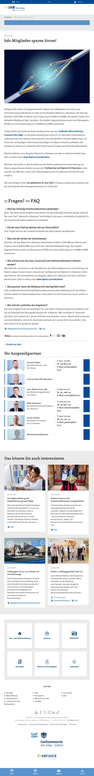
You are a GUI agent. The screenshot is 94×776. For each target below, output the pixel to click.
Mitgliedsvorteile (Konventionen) (21, 328)
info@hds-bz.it (73, 720)
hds (42, 328)
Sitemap (72, 724)
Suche (49, 2)
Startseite (7, 17)
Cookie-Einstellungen (58, 724)
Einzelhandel (58, 597)
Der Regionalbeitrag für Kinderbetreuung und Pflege (20, 499)
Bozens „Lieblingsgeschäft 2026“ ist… (67, 571)
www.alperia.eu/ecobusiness (36, 157)
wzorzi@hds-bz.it (72, 395)
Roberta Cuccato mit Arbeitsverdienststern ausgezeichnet (67, 499)
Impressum (22, 724)
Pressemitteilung (60, 600)
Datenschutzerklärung (38, 724)
